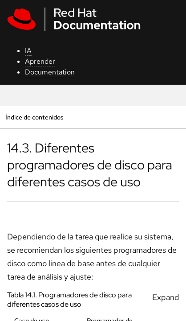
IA (28, 50)
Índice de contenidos (34, 117)
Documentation (50, 72)
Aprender (40, 61)
